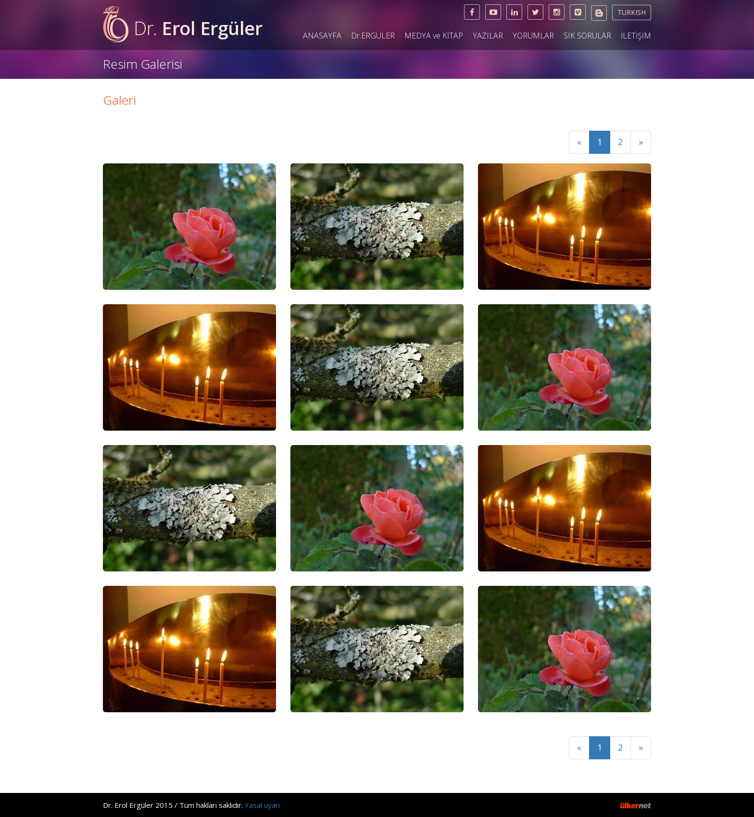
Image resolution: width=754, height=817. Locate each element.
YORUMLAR (533, 35)
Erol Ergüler (198, 27)
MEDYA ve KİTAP (433, 35)
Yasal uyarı (262, 805)
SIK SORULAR (587, 35)
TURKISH (631, 12)
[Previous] (579, 142)
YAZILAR (488, 35)
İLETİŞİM (636, 35)
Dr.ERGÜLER (373, 35)
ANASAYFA (322, 35)
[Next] (640, 142)
